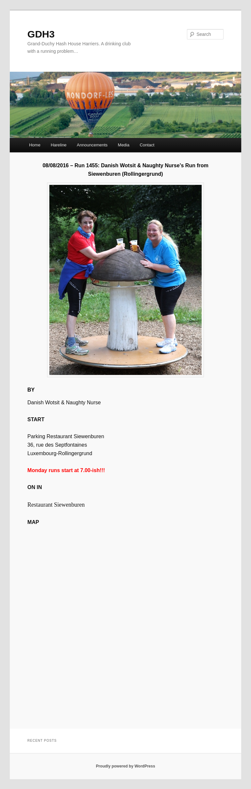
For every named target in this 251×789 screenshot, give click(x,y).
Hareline (58, 144)
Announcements (92, 144)
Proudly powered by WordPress (125, 766)
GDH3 (41, 34)
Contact (147, 144)
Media (123, 144)
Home (35, 144)
